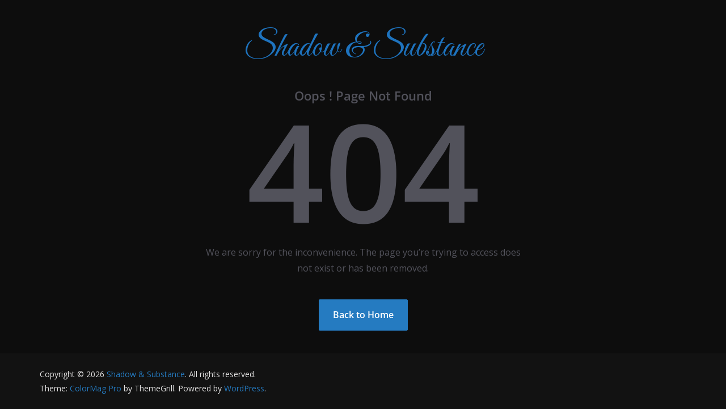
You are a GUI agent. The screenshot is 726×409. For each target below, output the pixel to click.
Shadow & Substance (363, 48)
